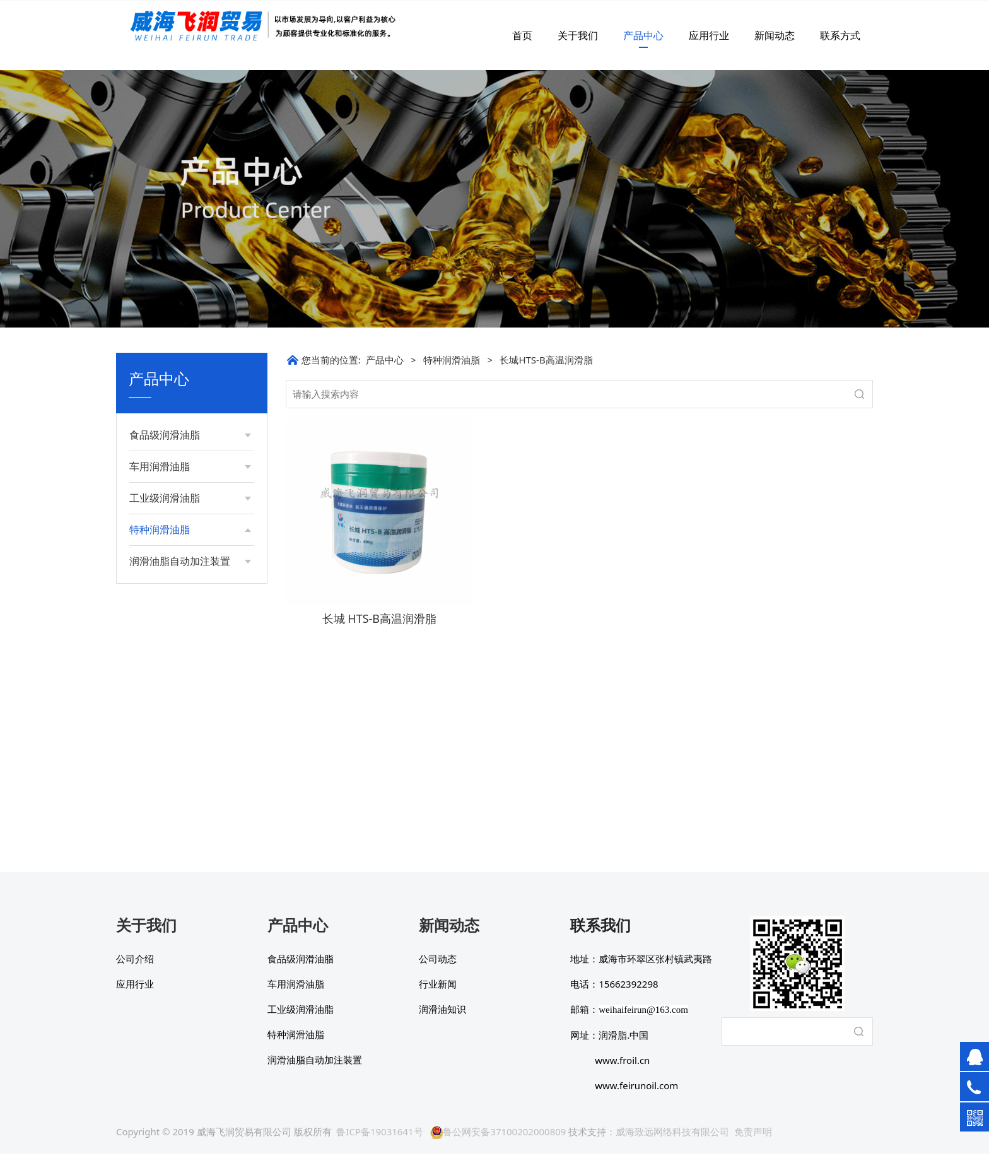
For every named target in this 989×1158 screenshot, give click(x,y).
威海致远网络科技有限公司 (672, 1136)
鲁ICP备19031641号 (379, 1136)
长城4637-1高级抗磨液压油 (191, 605)
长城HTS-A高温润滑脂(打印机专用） (191, 768)
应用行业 (709, 35)
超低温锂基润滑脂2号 (184, 556)
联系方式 (840, 35)
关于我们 (578, 35)
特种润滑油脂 (451, 359)
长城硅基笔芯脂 (173, 796)
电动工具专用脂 (173, 698)
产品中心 (643, 35)
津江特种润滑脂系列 (181, 720)
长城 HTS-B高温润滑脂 (379, 618)
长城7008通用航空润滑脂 (187, 637)
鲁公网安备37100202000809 (498, 1136)
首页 (522, 35)
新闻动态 (774, 35)
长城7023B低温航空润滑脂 (190, 670)
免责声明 (753, 1136)
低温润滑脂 (164, 578)
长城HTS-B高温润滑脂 (185, 741)
